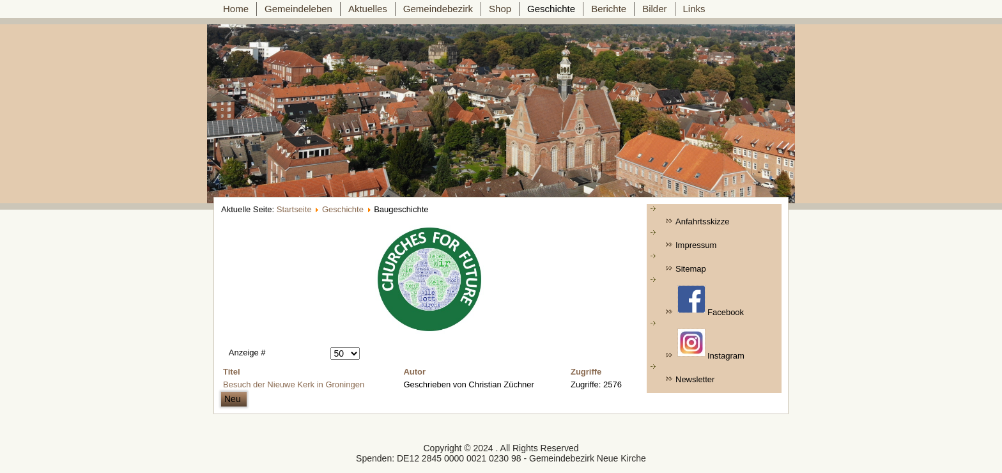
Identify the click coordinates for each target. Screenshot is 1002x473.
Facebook (710, 301)
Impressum (695, 245)
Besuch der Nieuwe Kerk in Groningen (293, 384)
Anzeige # (247, 352)
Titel (231, 371)
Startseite (294, 209)
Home (236, 8)
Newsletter (694, 379)
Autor (414, 371)
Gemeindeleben (298, 8)
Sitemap (690, 269)
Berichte (608, 8)
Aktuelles (367, 8)
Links (694, 8)
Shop (500, 8)
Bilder (654, 8)
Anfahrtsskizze (702, 221)
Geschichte (551, 8)
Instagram (710, 345)
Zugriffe (586, 371)
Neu (233, 399)
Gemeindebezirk (438, 8)
